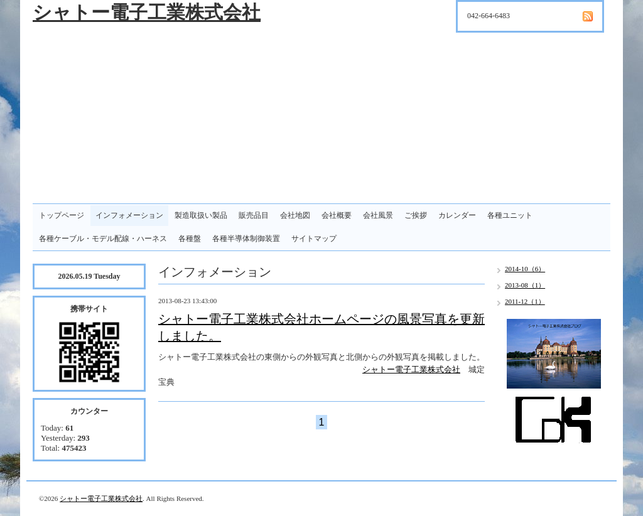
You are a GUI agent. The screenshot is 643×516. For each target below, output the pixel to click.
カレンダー (457, 215)
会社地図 (295, 215)
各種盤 (189, 238)
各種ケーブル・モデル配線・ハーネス (103, 238)
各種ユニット (509, 215)
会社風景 (378, 215)
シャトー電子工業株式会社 (147, 12)
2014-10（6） (525, 268)
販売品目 (254, 215)
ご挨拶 (415, 215)
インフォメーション (129, 215)
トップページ (61, 215)
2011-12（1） (525, 301)
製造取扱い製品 (201, 215)
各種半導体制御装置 (246, 238)
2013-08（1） (525, 285)
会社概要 (337, 215)
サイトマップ (314, 238)
